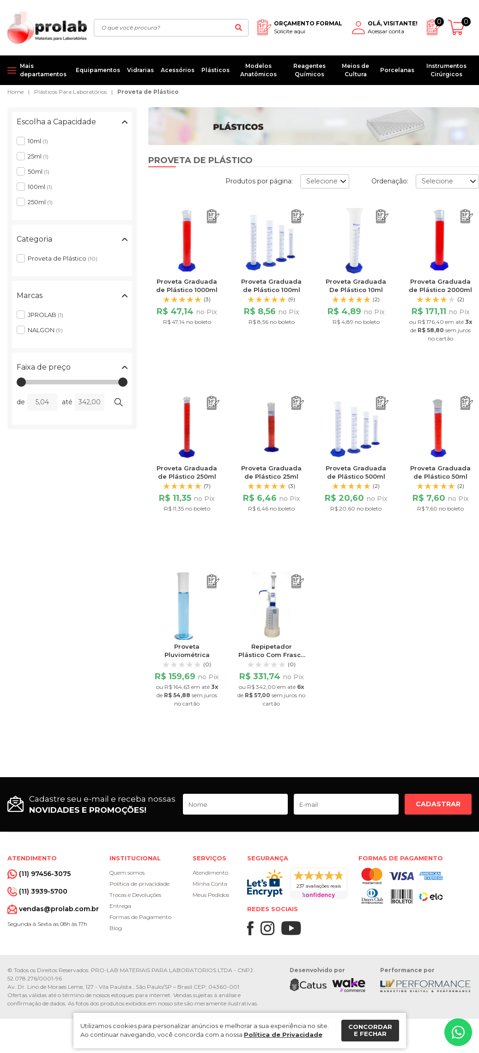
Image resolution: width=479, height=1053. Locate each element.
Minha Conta (210, 883)
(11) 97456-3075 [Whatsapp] (45, 874)
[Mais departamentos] (38, 70)
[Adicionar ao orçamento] (213, 216)
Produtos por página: (259, 181)
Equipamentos (98, 70)
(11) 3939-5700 (43, 891)
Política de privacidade (139, 883)
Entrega (120, 905)
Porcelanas (397, 70)
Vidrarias (140, 70)
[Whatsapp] (458, 1032)
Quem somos (127, 872)
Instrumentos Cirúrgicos (446, 70)
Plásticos (215, 70)
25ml (38, 156)
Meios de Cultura (355, 70)
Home (15, 91)
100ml (40, 186)
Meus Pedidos (211, 894)
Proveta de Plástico (148, 91)
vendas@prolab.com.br (59, 909)
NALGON (45, 330)
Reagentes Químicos (309, 70)
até (67, 402)
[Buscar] (239, 27)
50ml (38, 171)
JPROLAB (45, 314)
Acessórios (177, 70)
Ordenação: (389, 181)
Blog (115, 928)
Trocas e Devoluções (135, 894)
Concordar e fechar (370, 1030)
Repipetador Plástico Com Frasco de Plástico (271, 655)
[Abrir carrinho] (460, 27)
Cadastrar (438, 804)
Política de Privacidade (283, 1034)
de (21, 402)
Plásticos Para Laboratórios (70, 91)
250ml (40, 202)
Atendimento (210, 872)
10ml (38, 141)
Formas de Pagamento (140, 916)
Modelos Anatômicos (258, 70)
